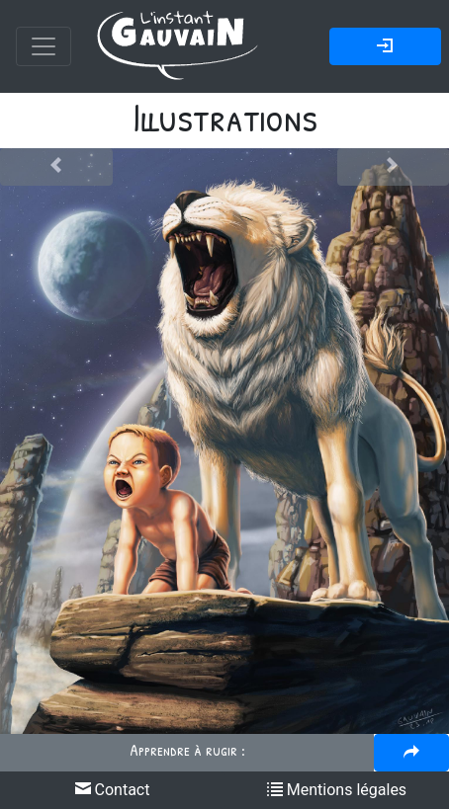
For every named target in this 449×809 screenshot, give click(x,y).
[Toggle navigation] (43, 46)
